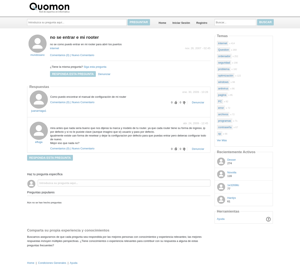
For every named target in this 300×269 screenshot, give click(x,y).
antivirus (223, 88)
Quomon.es (62, 7)
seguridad (224, 62)
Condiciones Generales (52, 262)
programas (224, 120)
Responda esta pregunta (73, 74)
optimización (225, 75)
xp (219, 133)
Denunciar (104, 74)
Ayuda (221, 218)
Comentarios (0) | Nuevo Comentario (72, 55)
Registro (201, 22)
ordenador (224, 56)
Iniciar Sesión (181, 22)
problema (223, 69)
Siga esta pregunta (95, 66)
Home (162, 22)
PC (220, 101)
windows (223, 82)
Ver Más (222, 140)
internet (54, 48)
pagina (222, 94)
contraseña (224, 127)
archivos (223, 114)
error (221, 107)
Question (223, 49)
